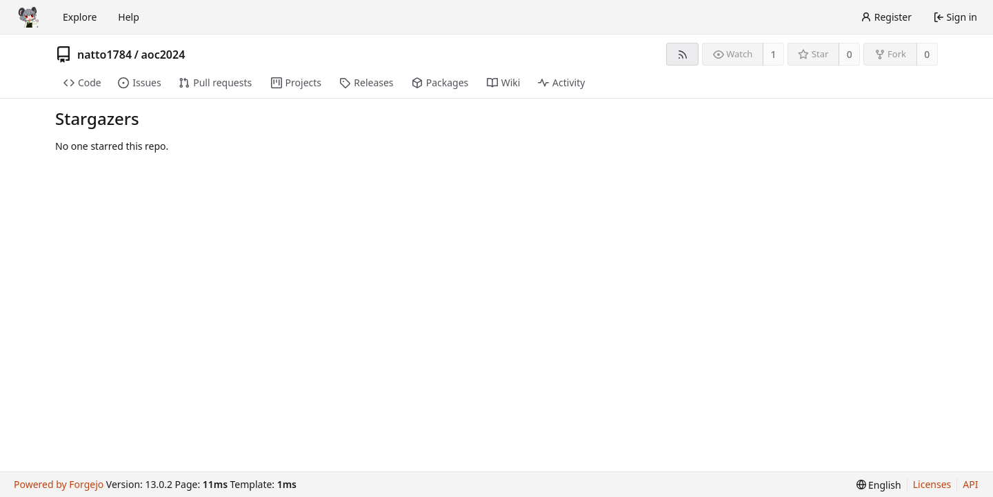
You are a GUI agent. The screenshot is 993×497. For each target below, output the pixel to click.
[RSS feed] (682, 54)
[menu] (878, 484)
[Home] (28, 17)
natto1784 (104, 54)
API (970, 484)
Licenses (932, 484)
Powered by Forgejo (58, 484)
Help (128, 16)
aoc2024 (163, 54)
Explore (80, 16)
